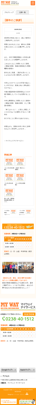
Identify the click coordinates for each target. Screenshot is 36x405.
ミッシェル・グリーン (19, 394)
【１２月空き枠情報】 (21, 212)
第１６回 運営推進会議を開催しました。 (9, 200)
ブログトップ (9, 12)
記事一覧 (22, 12)
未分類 (18, 33)
